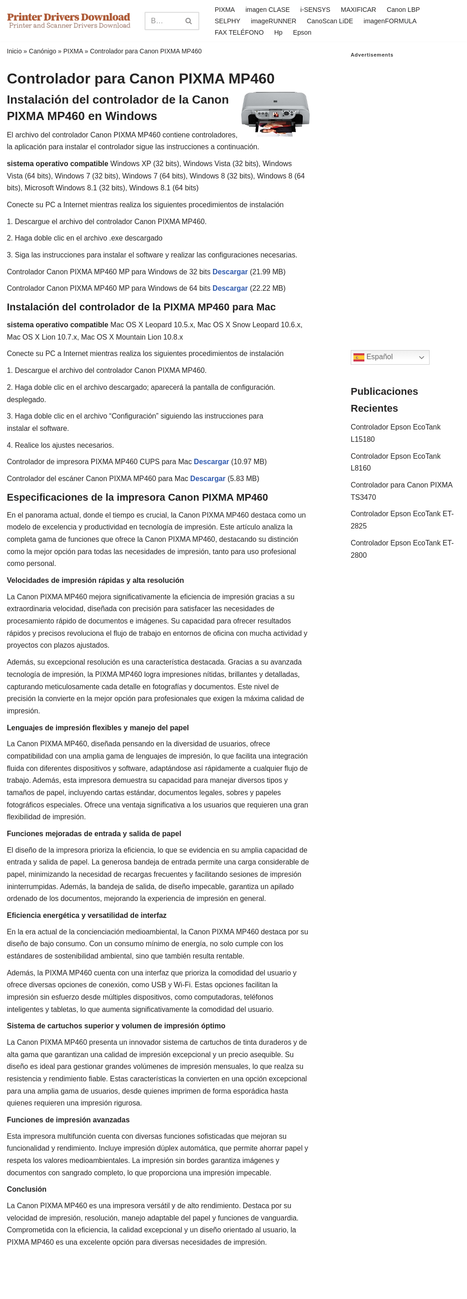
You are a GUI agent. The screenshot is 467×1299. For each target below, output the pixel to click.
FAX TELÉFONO (239, 32)
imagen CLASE (267, 9)
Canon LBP (404, 9)
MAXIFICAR (359, 9)
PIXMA (224, 9)
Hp (279, 32)
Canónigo (42, 51)
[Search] (161, 21)
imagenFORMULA (391, 20)
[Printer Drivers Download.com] (69, 20)
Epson (302, 32)
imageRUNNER (274, 20)
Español (373, 357)
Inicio (14, 51)
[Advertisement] (405, 195)
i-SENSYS (316, 9)
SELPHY (227, 20)
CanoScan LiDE (330, 20)
